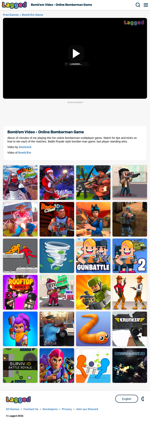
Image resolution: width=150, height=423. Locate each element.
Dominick (25, 147)
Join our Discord (87, 409)
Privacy (67, 409)
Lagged (15, 5)
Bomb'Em (24, 152)
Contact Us (30, 409)
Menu (146, 5)
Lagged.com (19, 400)
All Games (12, 409)
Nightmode (143, 399)
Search (138, 5)
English (126, 399)
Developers (50, 409)
